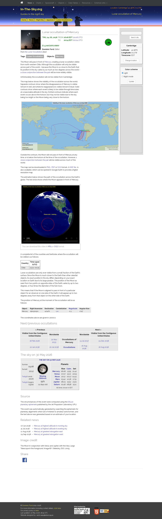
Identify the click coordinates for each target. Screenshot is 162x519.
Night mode (127, 77)
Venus (57, 374)
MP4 (49, 246)
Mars (57, 379)
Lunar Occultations (63, 20)
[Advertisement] (131, 120)
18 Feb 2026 (35, 341)
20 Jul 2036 (54, 347)
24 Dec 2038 (104, 341)
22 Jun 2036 (35, 347)
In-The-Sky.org (31, 9)
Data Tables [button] (73, 3)
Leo (57, 311)
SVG (59, 167)
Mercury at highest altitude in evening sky (50, 429)
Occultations (69, 347)
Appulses (50, 20)
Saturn (57, 384)
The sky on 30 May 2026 (49, 360)
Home (24, 20)
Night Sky (40, 20)
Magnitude (73, 308)
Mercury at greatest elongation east (48, 431)
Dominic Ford (27, 505)
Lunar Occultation (35, 56)
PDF (53, 167)
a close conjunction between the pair (35, 72)
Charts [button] (39, 3)
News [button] (30, 3)
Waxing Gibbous (42, 377)
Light (125, 73)
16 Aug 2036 (104, 347)
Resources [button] (86, 3)
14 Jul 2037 (84, 341)
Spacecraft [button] (50, 3)
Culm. (69, 369)
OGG (56, 246)
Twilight (25, 377)
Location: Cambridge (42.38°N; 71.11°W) (126, 8)
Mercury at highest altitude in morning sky (50, 426)
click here (57, 508)
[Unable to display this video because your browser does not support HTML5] (50, 214)
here (37, 510)
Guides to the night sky (32, 14)
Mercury (59, 56)
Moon (57, 377)
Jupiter (56, 382)
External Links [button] (100, 3)
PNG (49, 167)
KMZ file (73, 167)
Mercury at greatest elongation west (48, 434)
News (31, 20)
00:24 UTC (77, 40)
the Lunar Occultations (34, 52)
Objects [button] (61, 3)
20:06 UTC (77, 37)
